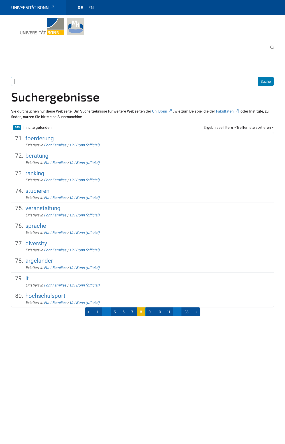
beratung (37, 155)
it (27, 278)
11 (168, 311)
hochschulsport (45, 296)
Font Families (55, 145)
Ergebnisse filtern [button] (218, 127)
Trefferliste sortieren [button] (253, 127)
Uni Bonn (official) (85, 145)
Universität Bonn (33, 7)
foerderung (39, 138)
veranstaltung (43, 208)
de (80, 7)
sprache (35, 225)
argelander (39, 260)
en (91, 7)
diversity (36, 243)
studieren (37, 191)
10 (159, 311)
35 (187, 311)
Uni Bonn (162, 111)
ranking (34, 173)
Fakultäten (228, 111)
